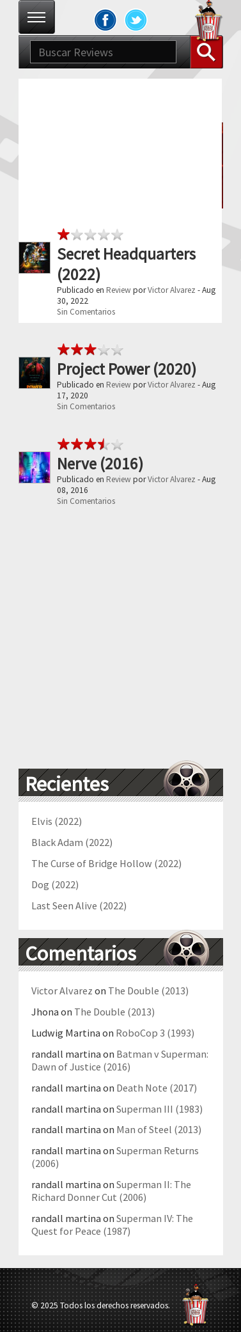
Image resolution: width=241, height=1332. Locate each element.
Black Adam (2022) (72, 842)
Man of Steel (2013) (158, 1129)
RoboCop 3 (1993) (155, 1032)
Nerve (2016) (100, 463)
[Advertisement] (120, 199)
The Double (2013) (148, 990)
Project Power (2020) (126, 369)
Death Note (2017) (156, 1087)
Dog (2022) (55, 884)
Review (118, 290)
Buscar (206, 51)
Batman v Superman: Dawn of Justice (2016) (119, 1060)
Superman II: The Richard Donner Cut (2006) (111, 1190)
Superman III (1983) (159, 1108)
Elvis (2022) (56, 821)
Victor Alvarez (172, 290)
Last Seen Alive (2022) (79, 905)
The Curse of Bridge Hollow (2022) (106, 863)
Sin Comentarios (86, 311)
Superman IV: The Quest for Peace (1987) (112, 1224)
